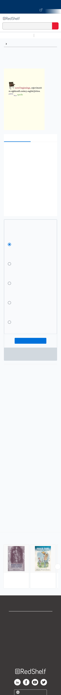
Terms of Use (30, 637)
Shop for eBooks (30, 616)
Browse (13, 43)
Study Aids (44, 35)
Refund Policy (30, 645)
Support (30, 623)
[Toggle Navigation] (55, 18)
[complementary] (30, 560)
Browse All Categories (17, 35)
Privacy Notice (30, 630)
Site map (30, 659)
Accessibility (30, 652)
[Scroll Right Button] (58, 566)
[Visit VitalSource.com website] (30, 7)
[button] (30, 149)
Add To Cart (30, 341)
